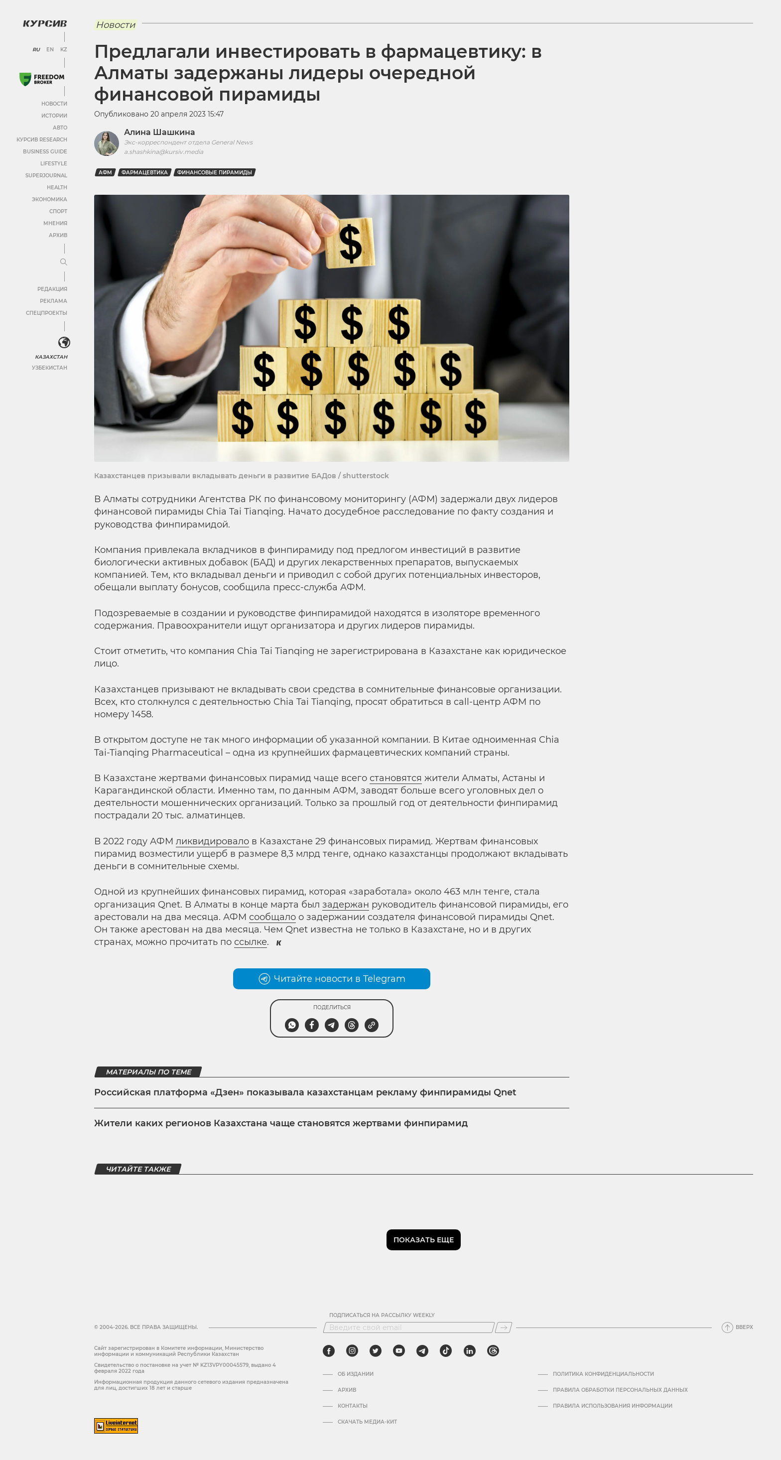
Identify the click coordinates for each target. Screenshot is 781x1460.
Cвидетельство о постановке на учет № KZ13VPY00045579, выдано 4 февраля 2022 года (185, 1368)
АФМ (105, 172)
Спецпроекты (46, 313)
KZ (63, 50)
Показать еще (423, 1239)
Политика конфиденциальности (603, 1374)
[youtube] (399, 1351)
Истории (54, 116)
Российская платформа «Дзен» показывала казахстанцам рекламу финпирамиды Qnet (305, 1092)
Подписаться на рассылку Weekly (382, 1316)
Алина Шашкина (159, 132)
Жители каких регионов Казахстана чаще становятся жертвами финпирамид (281, 1123)
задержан (345, 904)
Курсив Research (41, 139)
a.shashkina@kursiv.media (163, 151)
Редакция (52, 289)
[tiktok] (446, 1351)
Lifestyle (53, 163)
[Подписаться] (503, 1327)
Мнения (55, 223)
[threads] (493, 1351)
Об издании (356, 1374)
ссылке (250, 941)
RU (36, 50)
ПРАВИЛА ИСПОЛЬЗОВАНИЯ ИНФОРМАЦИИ (612, 1406)
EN (50, 50)
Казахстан (51, 357)
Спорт (58, 211)
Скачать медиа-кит (367, 1422)
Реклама (53, 301)
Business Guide (45, 151)
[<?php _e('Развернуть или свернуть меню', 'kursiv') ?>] (64, 342)
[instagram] (352, 1351)
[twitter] (376, 1351)
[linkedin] (469, 1351)
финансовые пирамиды (214, 172)
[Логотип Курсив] (44, 23)
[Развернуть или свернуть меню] (63, 262)
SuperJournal (46, 175)
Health (57, 187)
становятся (396, 778)
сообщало (272, 917)
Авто (60, 128)
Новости (54, 104)
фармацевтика (145, 172)
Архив (58, 235)
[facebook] (329, 1351)
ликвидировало (212, 841)
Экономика (49, 199)
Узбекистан (49, 368)
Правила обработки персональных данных (620, 1390)
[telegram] (422, 1351)
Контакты (353, 1406)
